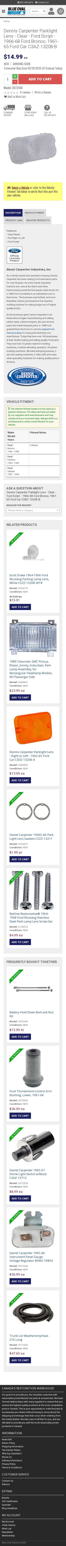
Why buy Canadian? (12, 1453)
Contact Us (42, 2)
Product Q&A (14, 220)
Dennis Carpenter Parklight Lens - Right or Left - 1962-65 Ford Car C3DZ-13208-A (32, 756)
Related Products (38, 220)
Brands (5, 1497)
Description (13, 212)
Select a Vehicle (20, 187)
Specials (6, 1504)
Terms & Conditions (12, 1467)
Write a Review (42, 92)
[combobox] (33, 510)
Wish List (6, 1528)
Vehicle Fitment (34, 212)
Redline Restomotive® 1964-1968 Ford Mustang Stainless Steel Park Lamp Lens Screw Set (31, 917)
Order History (8, 1525)
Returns (6, 1484)
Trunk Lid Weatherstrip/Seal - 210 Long (30, 1338)
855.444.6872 (25, 2)
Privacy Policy (8, 1464)
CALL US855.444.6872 (50, 114)
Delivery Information (12, 1460)
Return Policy (8, 1443)
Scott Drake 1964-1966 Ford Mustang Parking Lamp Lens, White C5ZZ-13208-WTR (29, 579)
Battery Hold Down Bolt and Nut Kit (32, 1014)
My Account (8, 1521)
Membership (8, 1535)
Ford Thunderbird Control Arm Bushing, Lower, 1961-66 (31, 1093)
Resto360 (7, 1439)
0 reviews (25, 92)
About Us (7, 1457)
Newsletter (7, 1532)
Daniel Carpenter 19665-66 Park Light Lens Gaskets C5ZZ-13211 (32, 837)
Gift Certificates (10, 1501)
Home (7, 21)
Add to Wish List (15, 96)
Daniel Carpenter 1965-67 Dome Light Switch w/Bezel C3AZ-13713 (28, 1174)
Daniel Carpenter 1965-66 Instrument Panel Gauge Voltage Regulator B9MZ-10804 (31, 1257)
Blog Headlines (9, 1508)
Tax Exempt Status (11, 1450)
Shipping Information (12, 1446)
